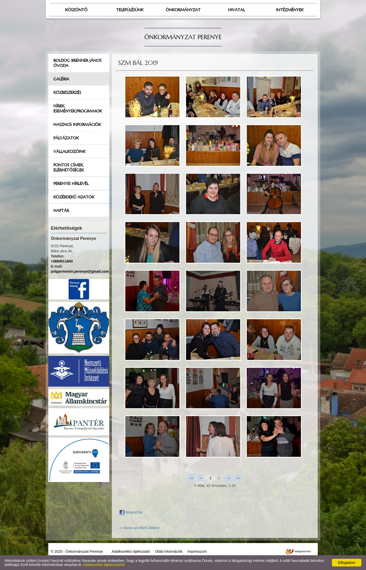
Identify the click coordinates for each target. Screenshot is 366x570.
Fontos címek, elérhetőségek (68, 167)
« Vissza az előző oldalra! (139, 528)
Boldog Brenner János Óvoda (77, 63)
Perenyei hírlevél (70, 183)
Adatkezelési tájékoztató (131, 551)
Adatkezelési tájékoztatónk (104, 565)
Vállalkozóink (69, 151)
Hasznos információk (77, 124)
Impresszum (197, 551)
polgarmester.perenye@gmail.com (80, 271)
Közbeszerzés (67, 92)
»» (238, 478)
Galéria (61, 78)
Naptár (61, 210)
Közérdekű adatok (73, 196)
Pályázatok (66, 137)
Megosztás (131, 512)
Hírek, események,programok (77, 108)
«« (191, 478)
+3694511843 (62, 261)
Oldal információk (168, 551)
